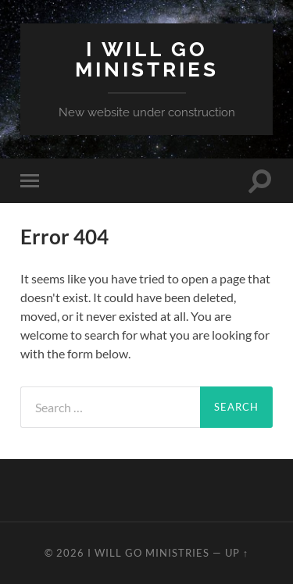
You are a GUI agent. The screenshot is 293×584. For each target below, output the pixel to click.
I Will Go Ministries (147, 59)
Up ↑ (236, 553)
